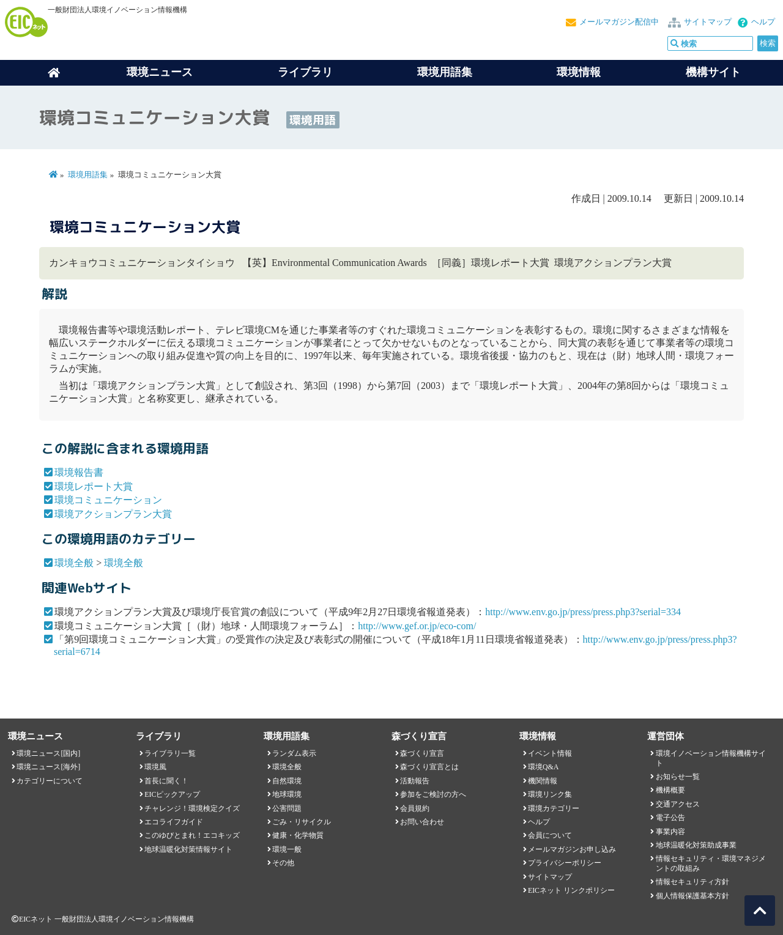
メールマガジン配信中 (619, 22)
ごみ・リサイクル (301, 822)
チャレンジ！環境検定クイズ (192, 808)
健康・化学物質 (298, 835)
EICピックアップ (172, 794)
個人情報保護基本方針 (692, 896)
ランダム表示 (294, 753)
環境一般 (287, 849)
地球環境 (287, 794)
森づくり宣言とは (429, 767)
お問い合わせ (422, 822)
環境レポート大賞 (93, 486)
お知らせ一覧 (678, 776)
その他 (283, 863)
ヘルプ (763, 22)
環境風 (155, 767)
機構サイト (713, 72)
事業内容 (670, 831)
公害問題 (287, 808)
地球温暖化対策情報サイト (188, 849)
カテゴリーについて (50, 781)
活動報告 (414, 781)
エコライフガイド (173, 822)
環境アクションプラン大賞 (113, 514)
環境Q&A (543, 767)
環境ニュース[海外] (48, 767)
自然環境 (287, 781)
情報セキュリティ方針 (692, 882)
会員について (550, 835)
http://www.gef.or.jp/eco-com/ (417, 626)
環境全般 (74, 563)
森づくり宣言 (422, 753)
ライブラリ (305, 72)
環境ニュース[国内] (48, 753)
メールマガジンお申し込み (572, 849)
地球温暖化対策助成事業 (696, 845)
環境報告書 (78, 472)
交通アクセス (678, 804)
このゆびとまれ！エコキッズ (192, 835)
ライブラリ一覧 (170, 753)
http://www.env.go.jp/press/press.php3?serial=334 (583, 612)
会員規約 (414, 808)
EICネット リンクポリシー (571, 890)
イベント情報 (550, 753)
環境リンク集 (550, 794)
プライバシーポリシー (564, 863)
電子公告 (670, 817)
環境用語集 (444, 72)
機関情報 (542, 781)
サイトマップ (708, 22)
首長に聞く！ (166, 781)
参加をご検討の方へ (433, 794)
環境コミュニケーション (108, 500)
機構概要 (670, 790)
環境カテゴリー (553, 808)
